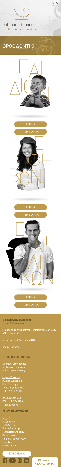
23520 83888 (11, 404)
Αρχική (6, 418)
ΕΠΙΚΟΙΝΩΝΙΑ (17, 453)
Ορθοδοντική (9, 425)
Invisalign (7, 442)
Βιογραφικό (8, 421)
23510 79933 (15, 391)
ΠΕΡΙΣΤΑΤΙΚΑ (31, 131)
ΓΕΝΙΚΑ (30, 124)
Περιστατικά (9, 435)
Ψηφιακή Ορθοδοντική (14, 438)
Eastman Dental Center (33, 330)
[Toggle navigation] (53, 19)
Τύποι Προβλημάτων (13, 432)
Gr (53, 3)
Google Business (10, 347)
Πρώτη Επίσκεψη (11, 428)
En (57, 3)
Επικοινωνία (9, 445)
